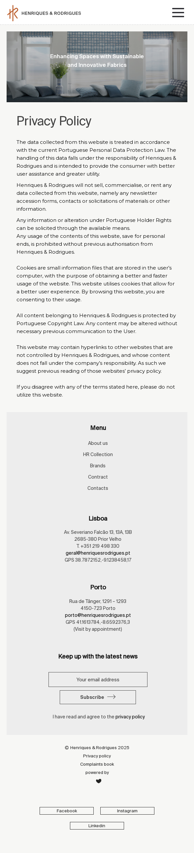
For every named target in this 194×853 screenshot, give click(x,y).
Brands (98, 465)
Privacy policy (97, 755)
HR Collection (98, 454)
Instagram (127, 810)
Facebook (67, 810)
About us (98, 443)
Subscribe (97, 697)
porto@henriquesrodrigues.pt (98, 615)
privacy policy (130, 716)
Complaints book (97, 764)
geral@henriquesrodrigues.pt (98, 553)
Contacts (97, 488)
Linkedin (96, 825)
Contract (98, 477)
